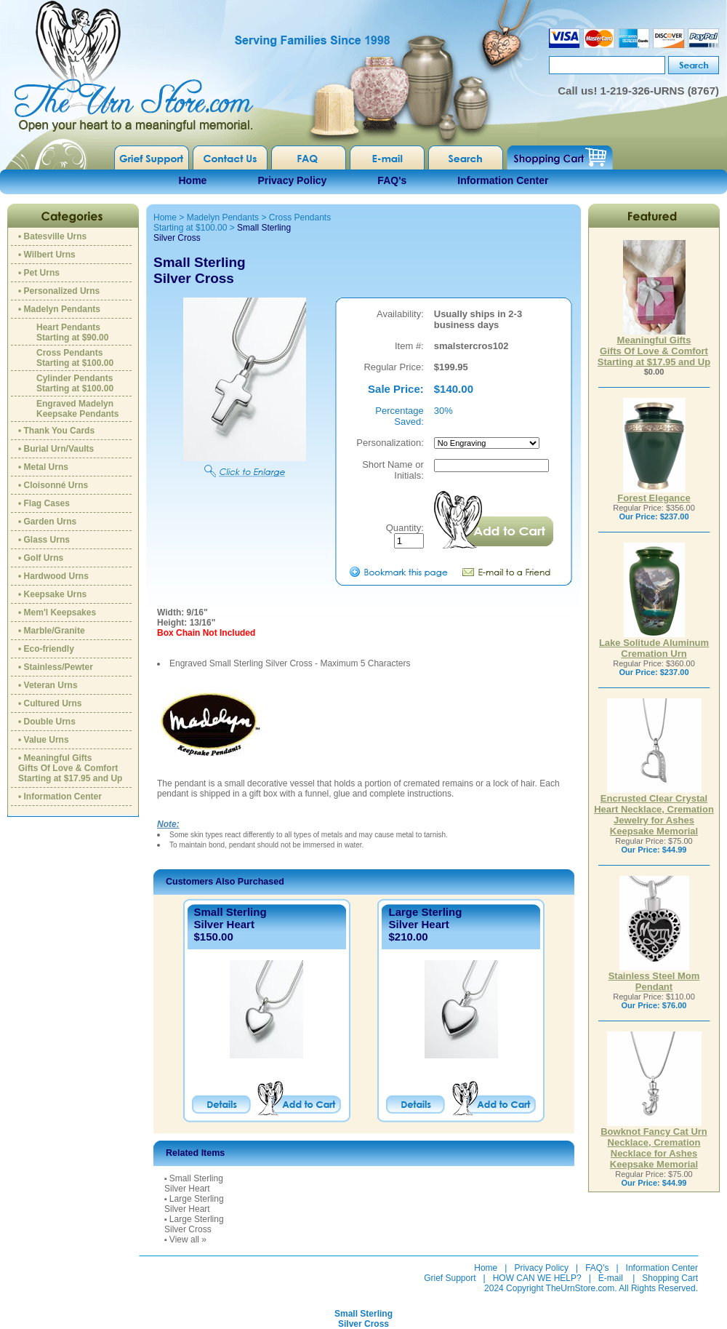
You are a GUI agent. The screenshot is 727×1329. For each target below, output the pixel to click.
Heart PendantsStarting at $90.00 (72, 332)
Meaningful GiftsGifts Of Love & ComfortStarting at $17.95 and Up (654, 346)
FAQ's (391, 180)
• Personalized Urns (59, 291)
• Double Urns (47, 722)
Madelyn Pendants (223, 217)
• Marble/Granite (51, 631)
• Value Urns (43, 740)
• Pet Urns (39, 273)
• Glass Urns (44, 540)
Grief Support (449, 1278)
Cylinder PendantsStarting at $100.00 (74, 383)
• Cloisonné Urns (53, 485)
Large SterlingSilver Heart (425, 918)
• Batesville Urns (52, 236)
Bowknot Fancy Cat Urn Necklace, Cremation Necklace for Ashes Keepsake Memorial (654, 1143)
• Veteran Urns (48, 685)
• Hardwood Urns (53, 576)
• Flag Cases (44, 503)
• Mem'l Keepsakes (57, 612)
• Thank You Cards (56, 431)
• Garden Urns (47, 521)
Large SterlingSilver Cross (194, 1224)
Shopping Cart (670, 1278)
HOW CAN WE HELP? (537, 1278)
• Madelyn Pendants (59, 309)
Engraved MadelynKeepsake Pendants (77, 409)
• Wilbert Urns (47, 255)
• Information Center (60, 796)
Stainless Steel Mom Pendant (654, 977)
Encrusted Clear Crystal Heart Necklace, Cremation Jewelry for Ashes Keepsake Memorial (654, 810)
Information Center (502, 180)
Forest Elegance (653, 493)
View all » (187, 1239)
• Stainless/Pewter (55, 667)
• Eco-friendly (46, 649)
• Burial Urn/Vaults (56, 449)
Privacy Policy (291, 180)
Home (193, 180)
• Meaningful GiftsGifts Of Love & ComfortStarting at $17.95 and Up (70, 768)
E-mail (610, 1278)
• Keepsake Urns (52, 594)
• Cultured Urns (50, 703)
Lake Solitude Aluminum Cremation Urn (654, 643)
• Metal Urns (43, 467)
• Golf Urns (40, 558)
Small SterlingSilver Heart (230, 918)
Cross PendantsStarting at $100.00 (74, 358)
